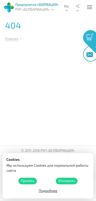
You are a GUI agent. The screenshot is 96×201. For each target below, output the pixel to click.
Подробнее (48, 190)
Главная (11, 38)
